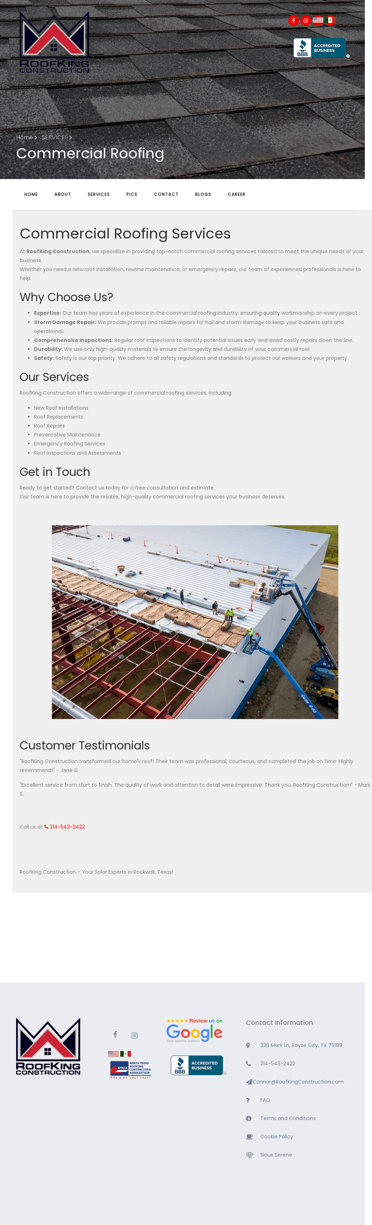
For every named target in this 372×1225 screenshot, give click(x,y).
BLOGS (203, 194)
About (62, 194)
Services (99, 194)
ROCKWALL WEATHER (182, 956)
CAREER (237, 194)
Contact (166, 194)
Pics (131, 194)
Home (31, 194)
